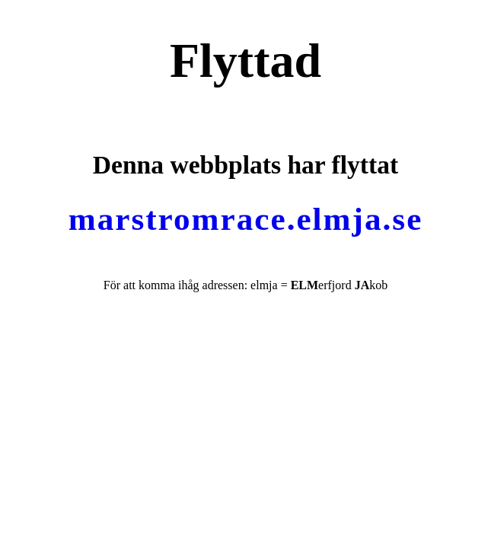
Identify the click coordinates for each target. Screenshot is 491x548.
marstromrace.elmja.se (246, 219)
